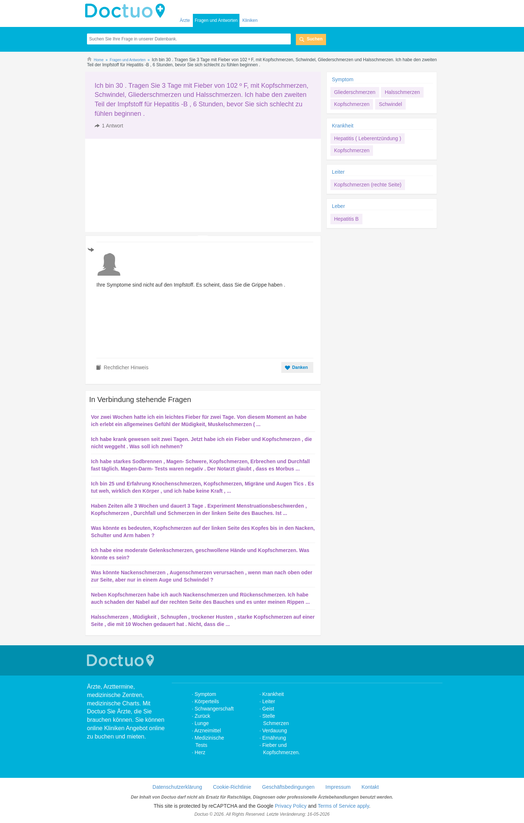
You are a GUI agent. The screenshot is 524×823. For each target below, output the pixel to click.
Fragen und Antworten (216, 20)
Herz (201, 752)
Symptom (342, 79)
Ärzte (185, 20)
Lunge (202, 723)
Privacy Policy (290, 806)
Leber (338, 206)
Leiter (338, 172)
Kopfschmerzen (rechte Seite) (367, 185)
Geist (268, 709)
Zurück (202, 716)
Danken (300, 367)
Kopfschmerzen (351, 104)
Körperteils (207, 701)
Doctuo (127, 11)
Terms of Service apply (343, 806)
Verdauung (274, 730)
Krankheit (342, 126)
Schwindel (390, 104)
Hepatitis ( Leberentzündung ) (367, 138)
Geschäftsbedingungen (288, 787)
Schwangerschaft (214, 709)
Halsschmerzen (402, 92)
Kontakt (369, 787)
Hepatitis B (346, 219)
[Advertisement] (140, 185)
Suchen (314, 39)
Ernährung (274, 738)
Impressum (337, 787)
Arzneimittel (207, 730)
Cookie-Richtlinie (232, 787)
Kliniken (250, 20)
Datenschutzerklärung (177, 787)
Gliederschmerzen (355, 92)
